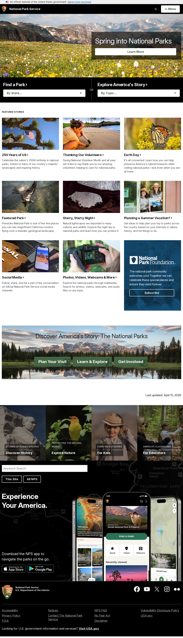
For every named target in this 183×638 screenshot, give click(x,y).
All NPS (32, 481)
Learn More (135, 51)
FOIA (5, 622)
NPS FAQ (100, 612)
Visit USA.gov (89, 630)
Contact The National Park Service (65, 619)
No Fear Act (102, 617)
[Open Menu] (170, 9)
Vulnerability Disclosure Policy (160, 612)
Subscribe (151, 293)
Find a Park (14, 84)
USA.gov (147, 617)
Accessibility (10, 612)
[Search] (45, 470)
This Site (11, 481)
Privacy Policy (11, 617)
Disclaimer (101, 622)
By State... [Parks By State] (14, 93)
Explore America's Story (121, 84)
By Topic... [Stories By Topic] (109, 93)
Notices (53, 612)
